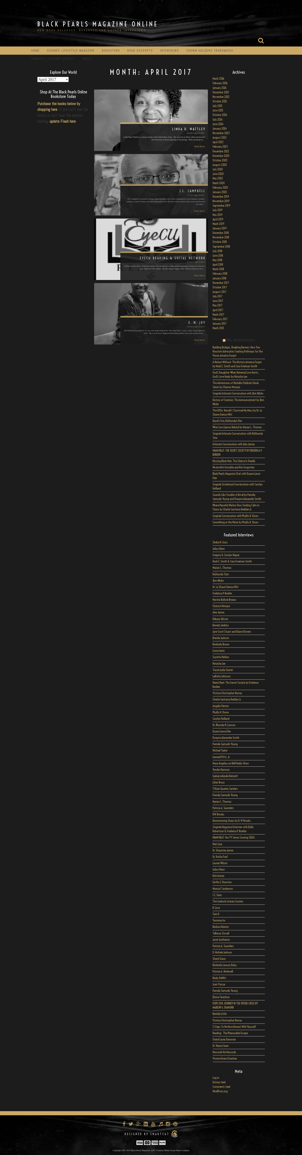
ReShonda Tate (221, 574)
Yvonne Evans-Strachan (225, 1058)
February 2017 (220, 319)
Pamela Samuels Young (225, 744)
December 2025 (221, 92)
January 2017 (219, 323)
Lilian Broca (219, 782)
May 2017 (217, 305)
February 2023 (220, 146)
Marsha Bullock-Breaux (224, 600)
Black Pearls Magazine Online (97, 24)
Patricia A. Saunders (223, 808)
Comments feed (221, 1087)
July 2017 (217, 296)
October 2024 (220, 115)
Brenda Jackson (221, 638)
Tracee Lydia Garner (223, 670)
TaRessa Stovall (221, 933)
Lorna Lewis (219, 651)
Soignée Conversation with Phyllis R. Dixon (235, 516)
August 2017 (219, 292)
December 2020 (221, 156)
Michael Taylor (220, 750)
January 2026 (220, 88)
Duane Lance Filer (222, 731)
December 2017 (221, 283)
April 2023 (218, 142)
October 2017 (220, 287)
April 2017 (218, 310)
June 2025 (218, 110)
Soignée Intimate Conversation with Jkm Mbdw (238, 393)
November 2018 (221, 237)
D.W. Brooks (218, 814)
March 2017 (218, 314)
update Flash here (63, 121)
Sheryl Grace (219, 959)
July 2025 (217, 106)
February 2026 (220, 83)
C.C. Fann (217, 895)
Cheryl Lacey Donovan (224, 1039)
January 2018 (219, 278)
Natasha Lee (219, 663)
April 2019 (218, 219)
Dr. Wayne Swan (221, 1046)
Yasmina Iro (219, 920)
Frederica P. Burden (222, 593)
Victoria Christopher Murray (227, 693)
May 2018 (217, 260)
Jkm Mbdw (218, 581)
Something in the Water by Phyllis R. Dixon (235, 522)
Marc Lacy (217, 844)
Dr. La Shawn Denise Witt (225, 587)
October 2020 (220, 160)
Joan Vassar (219, 984)
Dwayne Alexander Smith (226, 738)
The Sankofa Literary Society (228, 901)
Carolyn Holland (221, 719)
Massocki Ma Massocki (224, 1052)
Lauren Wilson (220, 863)
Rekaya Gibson (220, 619)
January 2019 (220, 228)
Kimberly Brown (221, 644)
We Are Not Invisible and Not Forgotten (233, 467)
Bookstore (111, 50)
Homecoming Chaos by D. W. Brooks (232, 821)
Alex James (219, 612)
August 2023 (220, 137)
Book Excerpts (140, 50)
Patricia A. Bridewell (223, 971)
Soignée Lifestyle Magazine (71, 50)
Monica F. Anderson (223, 889)
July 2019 (217, 210)
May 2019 (217, 215)
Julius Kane (219, 549)
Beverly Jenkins (221, 625)
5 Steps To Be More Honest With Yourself (234, 1027)
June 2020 (218, 174)
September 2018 (221, 246)
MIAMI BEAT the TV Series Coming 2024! (234, 837)
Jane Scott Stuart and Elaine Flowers (232, 632)
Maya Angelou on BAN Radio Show (231, 763)
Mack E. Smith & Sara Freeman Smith (232, 561)
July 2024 (218, 119)
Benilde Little (220, 1014)
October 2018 (220, 242)
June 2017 (218, 301)
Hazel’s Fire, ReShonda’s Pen (227, 421)
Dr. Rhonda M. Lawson (224, 725)
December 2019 (221, 196)
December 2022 (221, 151)
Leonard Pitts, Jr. (221, 757)
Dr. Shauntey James (223, 850)
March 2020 (219, 183)
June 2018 (218, 255)
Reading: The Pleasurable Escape (230, 1033)
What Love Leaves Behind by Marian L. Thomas (237, 427)
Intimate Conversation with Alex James (234, 444)
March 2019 (218, 224)
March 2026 (218, 78)
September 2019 (221, 205)
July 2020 (218, 169)
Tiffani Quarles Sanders (225, 789)
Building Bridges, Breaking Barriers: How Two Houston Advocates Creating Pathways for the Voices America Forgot (238, 351)
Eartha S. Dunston (222, 882)
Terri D (216, 914)
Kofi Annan (218, 876)
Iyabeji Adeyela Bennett (225, 776)
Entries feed (219, 1082)
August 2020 (220, 165)
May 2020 (218, 178)
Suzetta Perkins (221, 657)
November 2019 (221, 201)
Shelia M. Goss (220, 542)
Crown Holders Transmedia (209, 50)
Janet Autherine (221, 940)
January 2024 (220, 128)
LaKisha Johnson (221, 676)
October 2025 (220, 101)
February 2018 (220, 273)
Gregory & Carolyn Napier (226, 555)
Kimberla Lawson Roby (225, 965)
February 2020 (220, 187)
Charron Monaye (221, 606)
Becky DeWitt (219, 978)
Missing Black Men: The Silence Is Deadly (234, 461)
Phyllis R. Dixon (221, 712)
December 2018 (221, 233)
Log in (216, 1078)
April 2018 (218, 264)
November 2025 (221, 97)
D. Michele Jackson (222, 952)
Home (35, 50)
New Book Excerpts (241, 339)
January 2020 (220, 192)
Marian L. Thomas (222, 568)
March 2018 (218, 269)
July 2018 (217, 251)
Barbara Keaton (221, 927)
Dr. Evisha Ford (220, 857)
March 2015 (218, 328)
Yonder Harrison (221, 770)
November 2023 (221, 133)
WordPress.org (220, 1091)
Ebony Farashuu (221, 997)
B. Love (216, 908)
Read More (199, 146)
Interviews (169, 50)
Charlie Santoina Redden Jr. (227, 699)
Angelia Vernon (221, 706)
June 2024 (218, 124)
